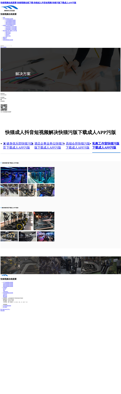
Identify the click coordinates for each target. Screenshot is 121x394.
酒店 (4, 290)
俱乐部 (4, 288)
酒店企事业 (8, 33)
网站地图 (5, 296)
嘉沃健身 (5, 307)
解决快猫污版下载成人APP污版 (10, 30)
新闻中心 (5, 38)
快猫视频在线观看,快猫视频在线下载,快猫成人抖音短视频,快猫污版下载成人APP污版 (38, 3)
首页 (4, 17)
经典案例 (5, 287)
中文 (2, 47)
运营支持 (5, 294)
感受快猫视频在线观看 (11, 22)
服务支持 (5, 37)
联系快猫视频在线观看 (8, 39)
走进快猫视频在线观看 (11, 21)
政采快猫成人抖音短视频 (11, 28)
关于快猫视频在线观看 (8, 18)
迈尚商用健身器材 (7, 305)
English (4, 47)
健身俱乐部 (8, 32)
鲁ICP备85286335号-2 (5, 309)
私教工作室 (8, 35)
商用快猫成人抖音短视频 (11, 26)
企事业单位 (5, 291)
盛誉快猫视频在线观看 (11, 24)
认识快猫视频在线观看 (11, 20)
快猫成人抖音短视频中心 (8, 25)
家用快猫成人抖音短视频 (11, 29)
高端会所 (8, 34)
